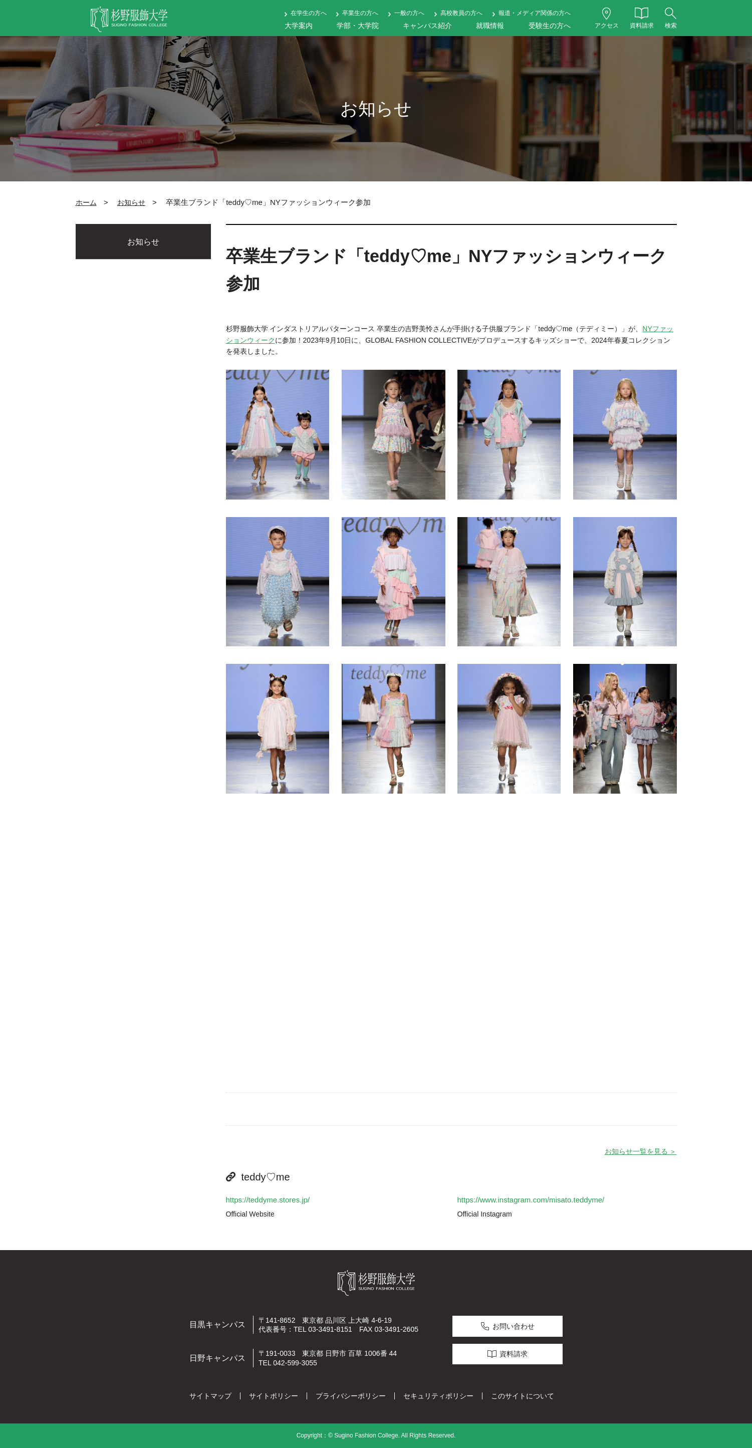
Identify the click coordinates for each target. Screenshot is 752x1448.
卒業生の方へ (360, 13)
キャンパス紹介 (427, 26)
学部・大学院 (358, 26)
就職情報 (490, 26)
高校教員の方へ (461, 13)
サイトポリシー (273, 1396)
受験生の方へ (550, 26)
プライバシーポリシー (351, 1396)
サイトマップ (210, 1396)
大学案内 (299, 26)
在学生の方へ (309, 13)
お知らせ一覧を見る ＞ (641, 1151)
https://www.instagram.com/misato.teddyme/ (531, 1199)
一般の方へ (409, 13)
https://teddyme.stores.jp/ (268, 1199)
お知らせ (131, 202)
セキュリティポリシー (438, 1396)
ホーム (86, 202)
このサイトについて (522, 1396)
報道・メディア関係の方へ (534, 13)
